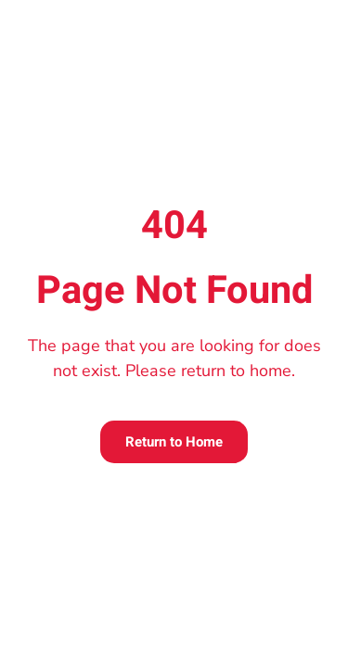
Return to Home (174, 442)
